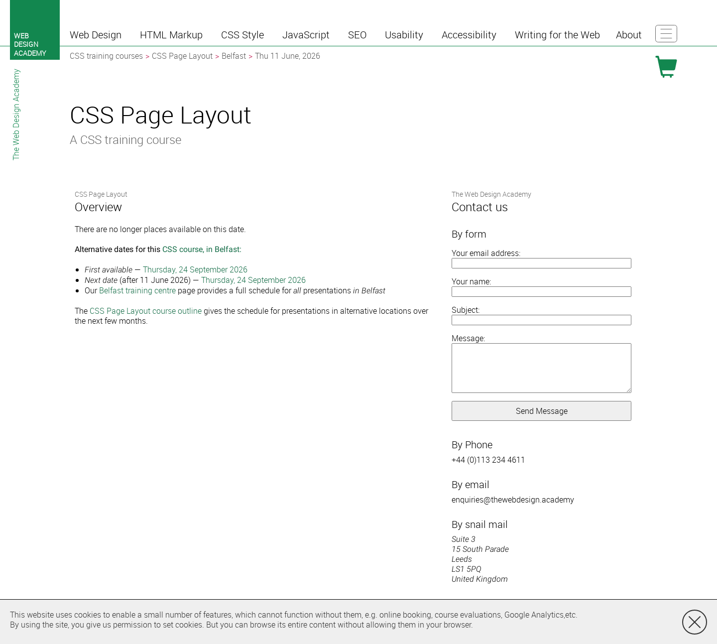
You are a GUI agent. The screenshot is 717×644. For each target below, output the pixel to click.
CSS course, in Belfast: (201, 249)
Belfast (234, 55)
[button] (97, 35)
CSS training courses (106, 55)
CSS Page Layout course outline (146, 310)
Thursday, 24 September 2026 (195, 269)
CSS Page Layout (182, 55)
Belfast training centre (137, 290)
